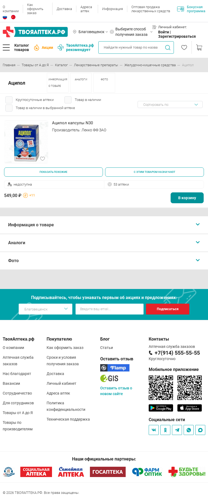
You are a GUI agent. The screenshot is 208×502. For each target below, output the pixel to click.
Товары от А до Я (18, 413)
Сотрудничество (17, 393)
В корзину (187, 198)
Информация (112, 9)
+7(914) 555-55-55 (177, 353)
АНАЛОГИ (81, 79)
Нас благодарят (17, 373)
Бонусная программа (191, 9)
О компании (11, 9)
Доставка (64, 9)
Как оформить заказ (35, 9)
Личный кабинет (61, 383)
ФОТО (104, 79)
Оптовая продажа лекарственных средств (150, 9)
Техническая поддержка (68, 419)
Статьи (106, 347)
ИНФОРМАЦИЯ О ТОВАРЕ (57, 82)
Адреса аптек (86, 9)
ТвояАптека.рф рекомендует (76, 47)
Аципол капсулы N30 (72, 122)
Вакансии (11, 383)
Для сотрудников (18, 403)
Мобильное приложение (174, 369)
